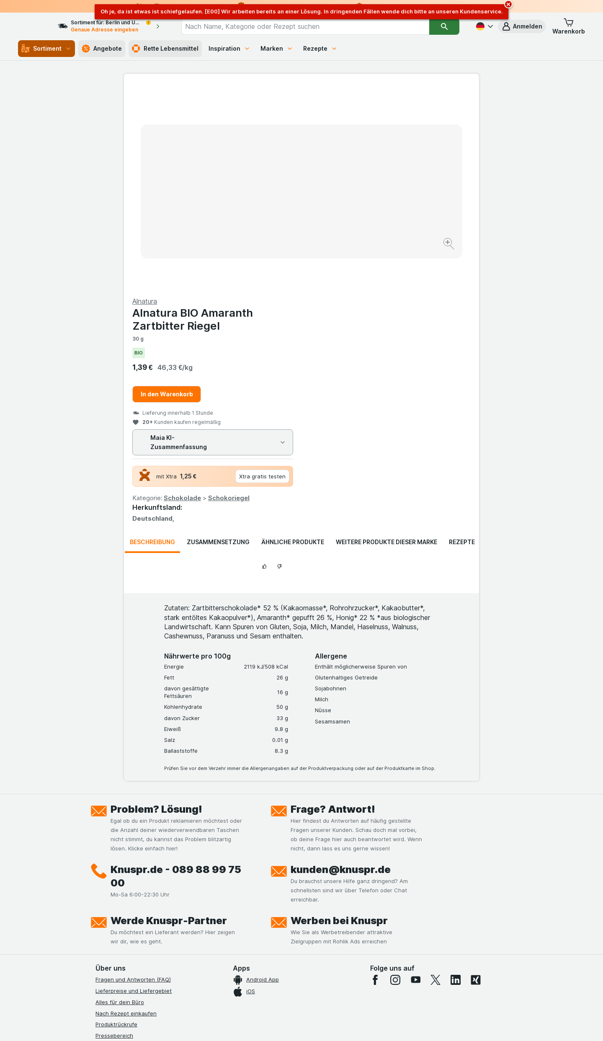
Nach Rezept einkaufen (126, 811)
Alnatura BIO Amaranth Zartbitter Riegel (370, 118)
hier (235, 969)
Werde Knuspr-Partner (169, 719)
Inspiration (229, 48)
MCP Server (110, 935)
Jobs (101, 856)
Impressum (109, 890)
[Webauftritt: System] (259, 1024)
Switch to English (317, 990)
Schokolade (360, 296)
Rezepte (320, 48)
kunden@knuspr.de (341, 668)
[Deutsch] (484, 26)
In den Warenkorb (344, 192)
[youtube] (415, 778)
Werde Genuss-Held (121, 901)
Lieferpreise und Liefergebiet (133, 789)
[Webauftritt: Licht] (297, 1024)
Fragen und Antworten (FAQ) (133, 778)
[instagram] (395, 778)
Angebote (102, 48)
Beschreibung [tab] (152, 340)
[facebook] (375, 778)
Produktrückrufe (116, 822)
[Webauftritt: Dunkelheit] (339, 1024)
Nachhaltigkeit (114, 912)
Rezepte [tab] (462, 340)
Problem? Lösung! (156, 608)
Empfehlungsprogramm (125, 923)
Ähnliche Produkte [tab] (292, 340)
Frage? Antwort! (333, 608)
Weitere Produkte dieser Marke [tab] (386, 340)
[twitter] (435, 778)
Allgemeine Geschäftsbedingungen (141, 879)
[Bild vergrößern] (272, 218)
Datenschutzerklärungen (127, 867)
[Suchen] (444, 26)
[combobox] (313, 26)
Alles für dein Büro (119, 800)
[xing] (476, 778)
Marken (276, 48)
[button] (522, 26)
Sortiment (46, 48)
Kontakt (105, 845)
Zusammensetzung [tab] (218, 340)
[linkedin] (456, 778)
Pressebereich (114, 834)
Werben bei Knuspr (339, 719)
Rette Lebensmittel (165, 48)
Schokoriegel (406, 296)
